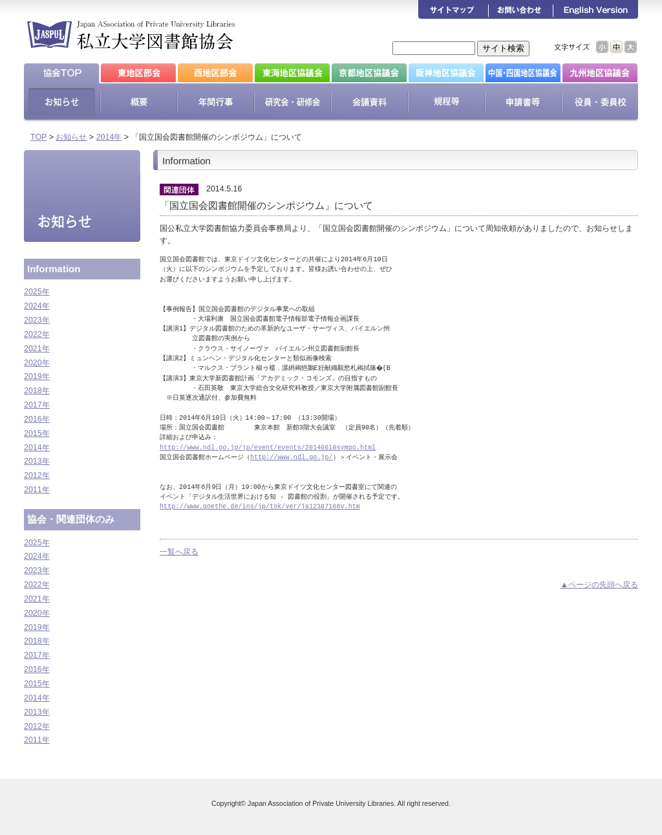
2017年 (37, 404)
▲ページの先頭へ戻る (599, 584)
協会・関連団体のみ (70, 519)
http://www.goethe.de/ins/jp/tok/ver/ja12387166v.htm (260, 506)
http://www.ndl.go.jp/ (291, 457)
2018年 (37, 390)
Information (53, 268)
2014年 (109, 137)
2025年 (37, 291)
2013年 (37, 461)
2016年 (37, 419)
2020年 (37, 362)
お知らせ (71, 137)
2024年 (37, 305)
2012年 (37, 475)
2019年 (37, 376)
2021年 (37, 348)
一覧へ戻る (179, 551)
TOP (38, 137)
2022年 (37, 334)
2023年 (37, 320)
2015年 (37, 433)
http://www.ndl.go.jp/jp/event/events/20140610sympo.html (268, 447)
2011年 (37, 489)
